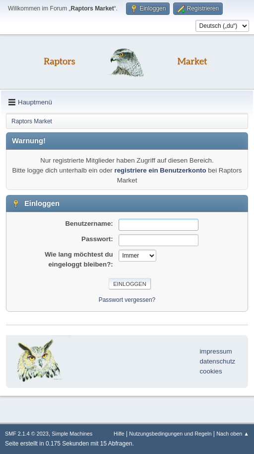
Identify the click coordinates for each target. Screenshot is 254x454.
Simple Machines (72, 434)
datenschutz (217, 361)
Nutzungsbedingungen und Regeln (170, 434)
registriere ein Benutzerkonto (160, 170)
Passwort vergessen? (127, 299)
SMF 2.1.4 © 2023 (27, 434)
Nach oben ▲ (232, 434)
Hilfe (119, 434)
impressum (215, 351)
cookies (210, 371)
